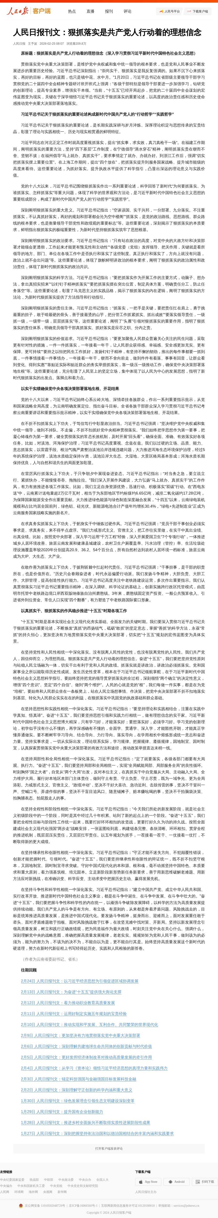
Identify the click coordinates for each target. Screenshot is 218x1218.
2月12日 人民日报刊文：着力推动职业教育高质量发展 (68, 1003)
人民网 (4, 1192)
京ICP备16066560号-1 (83, 1205)
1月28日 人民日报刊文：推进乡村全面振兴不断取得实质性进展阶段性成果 (85, 1122)
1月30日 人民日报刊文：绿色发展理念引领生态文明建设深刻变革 (78, 1101)
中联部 (48, 1179)
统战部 (34, 1179)
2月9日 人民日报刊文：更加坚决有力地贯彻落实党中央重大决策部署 (80, 1035)
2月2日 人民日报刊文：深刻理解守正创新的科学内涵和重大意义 (76, 1090)
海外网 (33, 1192)
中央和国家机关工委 (31, 1186)
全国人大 (102, 1179)
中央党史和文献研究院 (83, 1186)
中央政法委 (66, 1179)
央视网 (47, 1192)
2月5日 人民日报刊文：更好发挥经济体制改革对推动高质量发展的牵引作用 (86, 1057)
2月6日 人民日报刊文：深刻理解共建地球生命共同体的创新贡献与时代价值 (86, 1046)
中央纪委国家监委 (12, 1179)
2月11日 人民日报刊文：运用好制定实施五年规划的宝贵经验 (74, 1014)
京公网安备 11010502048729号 (45, 1205)
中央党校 (56, 1186)
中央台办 (85, 1179)
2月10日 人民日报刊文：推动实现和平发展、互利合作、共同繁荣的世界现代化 (89, 1024)
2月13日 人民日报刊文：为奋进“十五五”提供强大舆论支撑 (71, 992)
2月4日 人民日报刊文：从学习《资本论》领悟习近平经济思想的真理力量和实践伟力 (94, 1068)
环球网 (19, 1192)
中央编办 (6, 1186)
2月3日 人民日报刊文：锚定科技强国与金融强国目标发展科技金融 (78, 1079)
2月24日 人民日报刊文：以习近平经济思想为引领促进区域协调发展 (79, 981)
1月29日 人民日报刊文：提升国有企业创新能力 (62, 1112)
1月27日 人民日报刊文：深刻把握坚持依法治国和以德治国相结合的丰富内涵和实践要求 (97, 1133)
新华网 (62, 1192)
